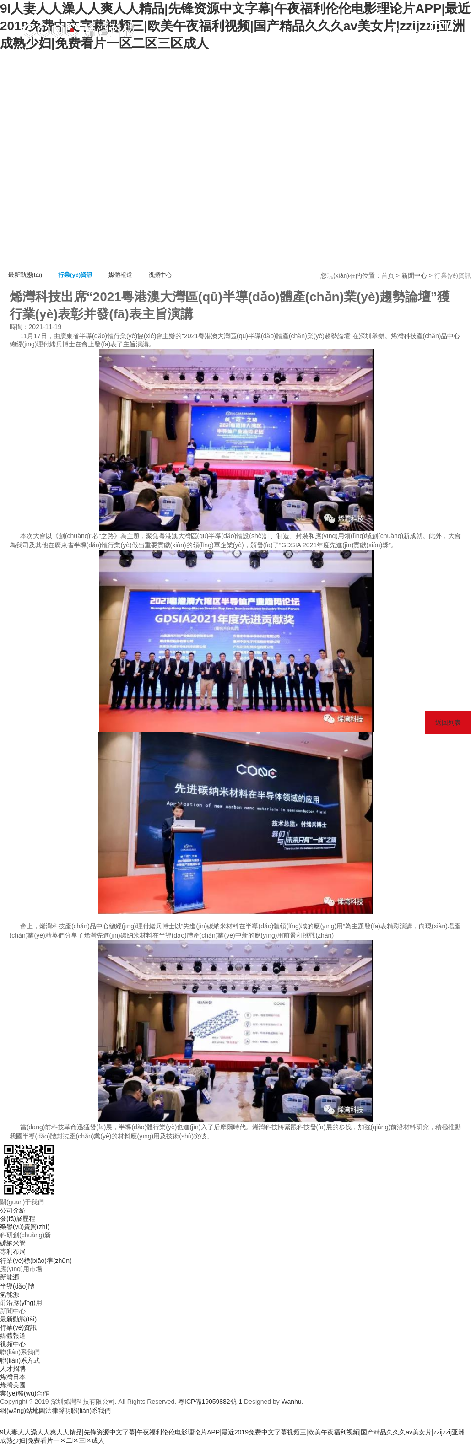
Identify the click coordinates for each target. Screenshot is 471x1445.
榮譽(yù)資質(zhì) (24, 1226)
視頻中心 (160, 274)
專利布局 (13, 1251)
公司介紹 (13, 1210)
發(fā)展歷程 (17, 1218)
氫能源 (9, 1294)
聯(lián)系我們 (91, 1410)
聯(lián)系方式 (20, 1360)
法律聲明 (58, 1410)
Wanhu (292, 1401)
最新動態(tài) (25, 274)
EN (415, 32)
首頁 (387, 275)
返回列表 (448, 722)
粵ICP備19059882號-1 (210, 1401)
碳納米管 (13, 1243)
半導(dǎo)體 (17, 1286)
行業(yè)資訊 (75, 274)
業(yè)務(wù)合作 (24, 1393)
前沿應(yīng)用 (21, 1302)
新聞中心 (414, 275)
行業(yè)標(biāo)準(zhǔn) (36, 1260)
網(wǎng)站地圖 (22, 1410)
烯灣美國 (13, 1385)
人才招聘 (13, 1368)
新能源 (9, 1277)
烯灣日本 (13, 1376)
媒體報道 (120, 274)
